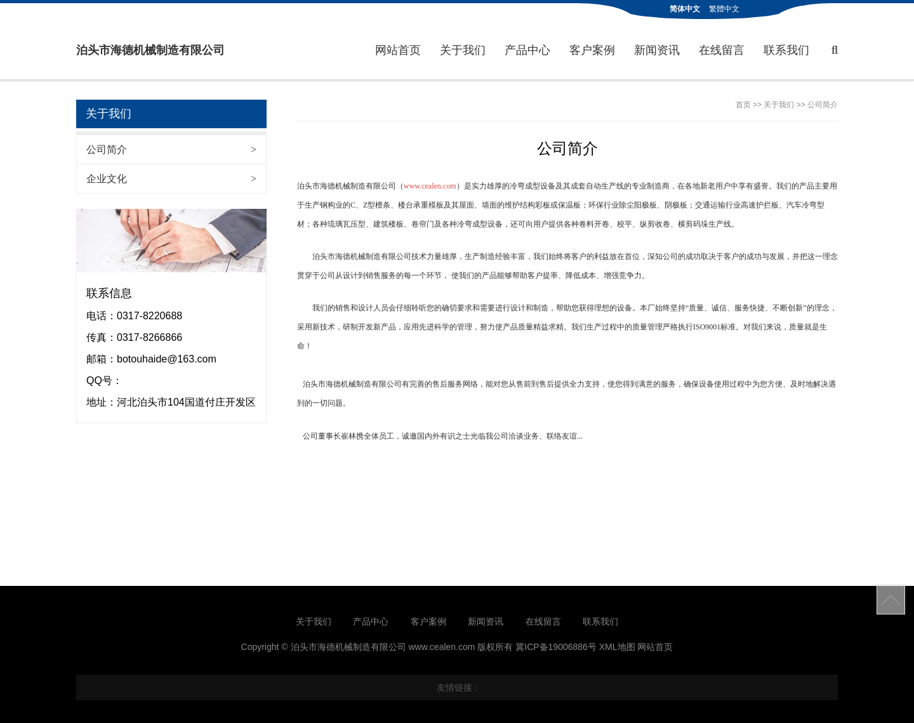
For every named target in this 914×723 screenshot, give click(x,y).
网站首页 (398, 50)
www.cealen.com (430, 186)
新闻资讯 (657, 50)
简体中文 (685, 8)
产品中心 (527, 50)
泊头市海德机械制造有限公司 (150, 50)
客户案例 (592, 50)
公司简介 (171, 149)
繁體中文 (724, 8)
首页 (743, 104)
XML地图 (617, 647)
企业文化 (171, 178)
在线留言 (722, 50)
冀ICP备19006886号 (556, 647)
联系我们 (786, 50)
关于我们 (463, 50)
